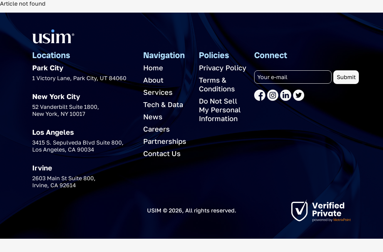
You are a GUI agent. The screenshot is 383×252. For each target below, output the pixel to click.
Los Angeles (53, 132)
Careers (156, 129)
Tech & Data (163, 104)
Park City (47, 67)
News (152, 116)
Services (158, 92)
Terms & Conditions (217, 84)
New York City (56, 96)
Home (153, 67)
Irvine (42, 167)
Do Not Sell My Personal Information (220, 109)
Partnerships (164, 141)
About (153, 80)
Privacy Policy (222, 67)
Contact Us (162, 153)
